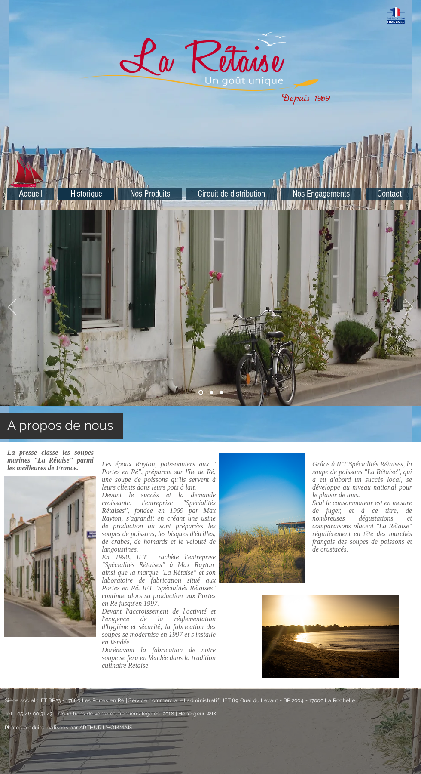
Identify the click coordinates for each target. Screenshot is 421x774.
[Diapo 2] (200, 392)
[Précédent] (12, 307)
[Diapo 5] (211, 392)
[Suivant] (409, 307)
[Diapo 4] (221, 392)
